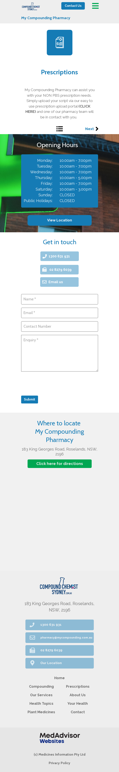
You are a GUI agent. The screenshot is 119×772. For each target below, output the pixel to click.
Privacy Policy (59, 763)
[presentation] (53, 383)
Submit (29, 399)
